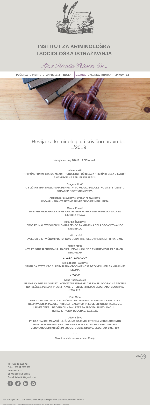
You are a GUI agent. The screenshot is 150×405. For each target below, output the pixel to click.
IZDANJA (80, 75)
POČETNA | (8, 400)
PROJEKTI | (37, 400)
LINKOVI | (81, 400)
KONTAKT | (72, 400)
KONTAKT (107, 75)
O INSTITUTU (37, 75)
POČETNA (22, 75)
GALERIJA (94, 75)
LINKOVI (119, 75)
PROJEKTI (67, 75)
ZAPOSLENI (53, 75)
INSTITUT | (17, 400)
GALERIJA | (63, 400)
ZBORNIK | (54, 400)
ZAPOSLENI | (26, 400)
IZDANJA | (45, 400)
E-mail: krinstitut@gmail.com (22, 377)
